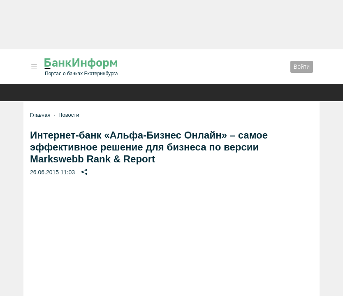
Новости (68, 115)
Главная (40, 115)
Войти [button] (302, 66)
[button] (34, 66)
